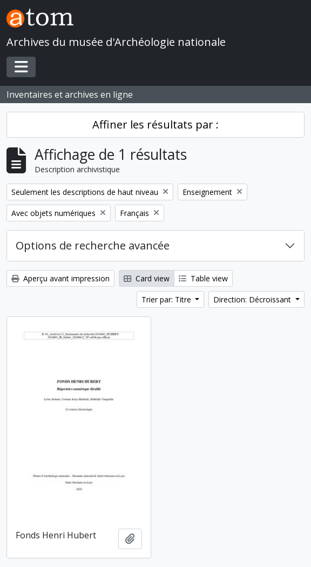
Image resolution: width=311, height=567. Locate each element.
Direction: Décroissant (253, 299)
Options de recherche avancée (93, 245)
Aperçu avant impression (60, 278)
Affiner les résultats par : (155, 124)
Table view (203, 278)
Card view (147, 278)
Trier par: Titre (167, 299)
